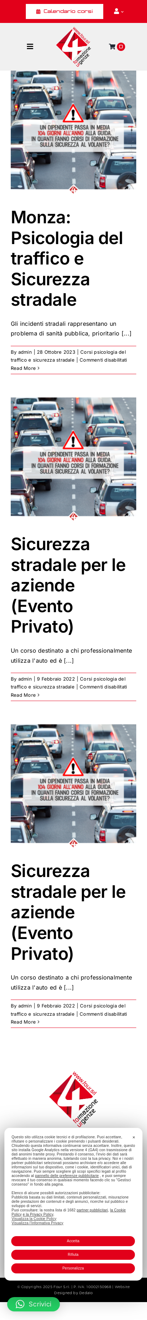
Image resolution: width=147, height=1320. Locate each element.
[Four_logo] (73, 29)
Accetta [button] (73, 1241)
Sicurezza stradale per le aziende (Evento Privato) (68, 585)
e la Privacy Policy (38, 1214)
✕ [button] (133, 1137)
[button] (33, 1304)
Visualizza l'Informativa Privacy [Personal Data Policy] (37, 1223)
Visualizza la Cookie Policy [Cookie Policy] (33, 1219)
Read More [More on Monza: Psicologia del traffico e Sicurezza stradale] (23, 368)
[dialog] (73, 1204)
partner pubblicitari (92, 1210)
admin (25, 352)
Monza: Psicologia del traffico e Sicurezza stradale (67, 258)
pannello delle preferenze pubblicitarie (67, 1176)
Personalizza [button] (73, 1268)
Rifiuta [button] (73, 1255)
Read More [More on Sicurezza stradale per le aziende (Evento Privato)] (23, 695)
